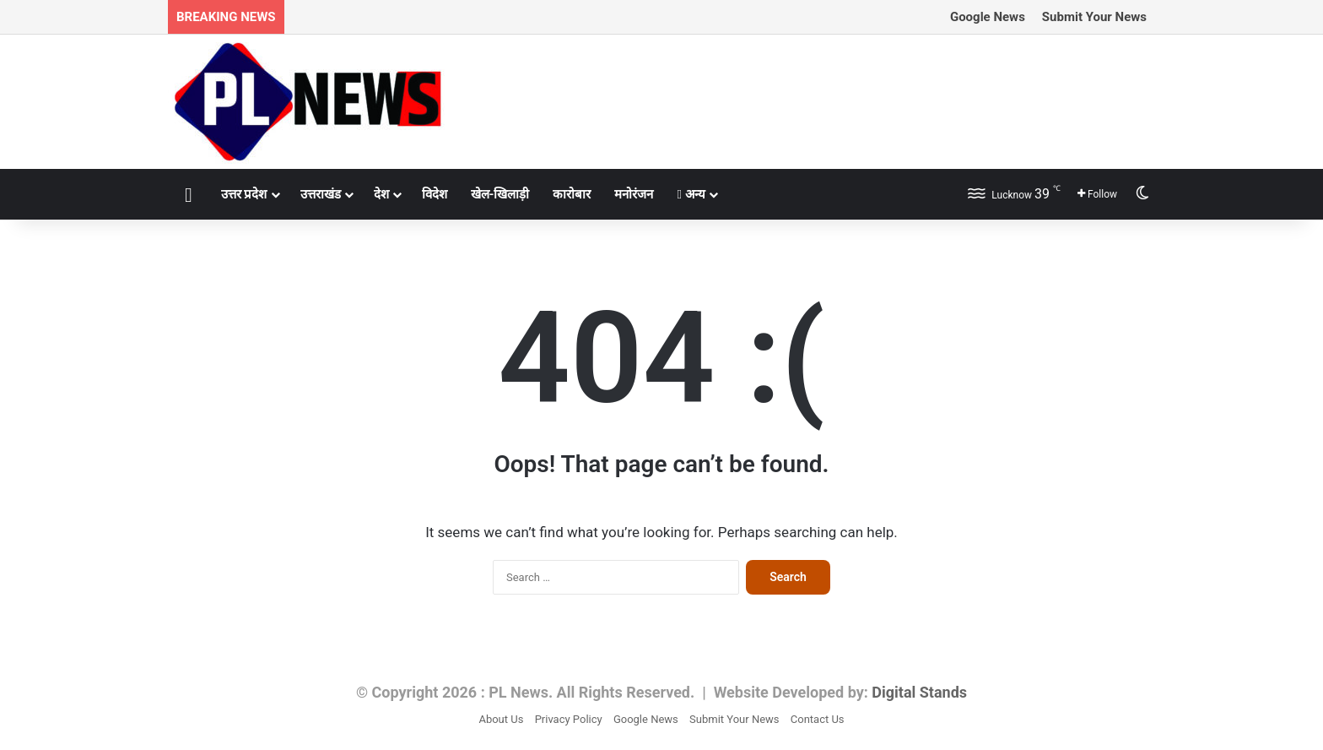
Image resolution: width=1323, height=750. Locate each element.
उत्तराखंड (320, 194)
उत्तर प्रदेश (244, 194)
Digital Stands (919, 692)
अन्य (691, 194)
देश (381, 194)
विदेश (434, 194)
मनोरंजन (633, 194)
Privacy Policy (568, 719)
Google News (987, 16)
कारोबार (572, 194)
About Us (500, 719)
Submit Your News (1094, 16)
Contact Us (818, 719)
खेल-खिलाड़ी (500, 194)
